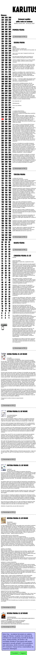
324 (2, 65)
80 (6, 256)
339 (2, 53)
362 (6, 34)
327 (2, 62)
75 (2, 261)
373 (9, 25)
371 (6, 27)
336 (2, 55)
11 (6, 311)
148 (9, 202)
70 (9, 263)
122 (6, 223)
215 (6, 150)
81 (2, 256)
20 (6, 304)
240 (2, 131)
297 (2, 86)
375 (2, 25)
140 (6, 209)
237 (2, 133)
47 (6, 282)
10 (9, 311)
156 (2, 197)
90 (2, 249)
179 (6, 178)
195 (2, 166)
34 (9, 292)
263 (6, 112)
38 (6, 289)
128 (6, 218)
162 (2, 192)
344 (6, 48)
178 (9, 178)
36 (2, 292)
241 (9, 129)
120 (2, 225)
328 (9, 60)
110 (6, 233)
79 (9, 256)
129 (2, 218)
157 (9, 195)
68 (6, 266)
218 (6, 147)
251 (6, 121)
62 (6, 270)
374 (6, 25)
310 (9, 74)
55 (9, 275)
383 (6, 17)
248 (6, 124)
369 (2, 29)
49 (9, 280)
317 (6, 69)
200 (6, 162)
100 (9, 240)
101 (6, 240)
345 (2, 48)
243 (2, 129)
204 (2, 159)
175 (9, 181)
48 (2, 282)
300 (2, 84)
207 (2, 157)
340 (9, 51)
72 (2, 263)
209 (6, 155)
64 (9, 268)
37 (9, 289)
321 (2, 67)
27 (2, 299)
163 (9, 190)
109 (9, 233)
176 (6, 181)
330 (2, 60)
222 (2, 145)
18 (2, 306)
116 (6, 228)
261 (2, 114)
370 (9, 27)
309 (2, 77)
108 (2, 235)
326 (6, 62)
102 (2, 240)
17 (5, 306)
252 (2, 121)
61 (9, 270)
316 (9, 69)
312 (2, 74)
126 (2, 221)
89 (6, 249)
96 (2, 244)
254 (6, 119)
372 (2, 27)
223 (9, 143)
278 (6, 100)
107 (6, 235)
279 (2, 100)
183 (2, 176)
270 (2, 107)
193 (9, 166)
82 (9, 254)
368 (6, 29)
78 (2, 259)
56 (6, 275)
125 (6, 221)
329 (6, 60)
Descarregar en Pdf (20, 36)
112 (9, 230)
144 (2, 207)
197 (6, 164)
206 (6, 157)
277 (9, 100)
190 (9, 169)
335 (6, 55)
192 (2, 169)
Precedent (14, 653)
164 (6, 190)
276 (2, 103)
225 (2, 143)
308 (6, 77)
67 (9, 266)
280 (9, 98)
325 (9, 62)
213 (2, 152)
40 (9, 287)
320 (6, 67)
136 (9, 211)
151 (9, 199)
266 (6, 110)
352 (9, 41)
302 (6, 81)
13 (9, 308)
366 (2, 32)
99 (2, 242)
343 (9, 48)
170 (6, 185)
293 (6, 88)
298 (9, 84)
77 (5, 259)
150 (2, 202)
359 (6, 36)
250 (9, 121)
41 (6, 287)
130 (9, 216)
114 (2, 230)
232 (9, 136)
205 (9, 157)
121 (9, 223)
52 (9, 278)
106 (9, 235)
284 (6, 95)
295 (9, 86)
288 (2, 93)
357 (2, 39)
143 (6, 207)
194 (6, 166)
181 (9, 176)
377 (6, 22)
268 (9, 107)
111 (2, 233)
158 (6, 195)
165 (2, 190)
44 (6, 285)
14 (6, 308)
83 (6, 254)
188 (6, 171)
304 (9, 79)
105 (2, 237)
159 (2, 195)
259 (9, 114)
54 (2, 278)
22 (9, 301)
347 (6, 46)
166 (9, 188)
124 (9, 221)
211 (9, 152)
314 (6, 72)
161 (6, 192)
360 (2, 36)
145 (9, 204)
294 (2, 88)
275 (6, 103)
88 (9, 249)
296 (6, 86)
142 (9, 207)
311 (6, 74)
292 (9, 88)
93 (2, 247)
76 (9, 259)
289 (9, 91)
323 (6, 65)
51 (2, 280)
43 (9, 285)
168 (2, 188)
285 (2, 95)
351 (2, 43)
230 (6, 138)
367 (9, 29)
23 (6, 301)
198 (2, 164)
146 (6, 204)
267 (2, 110)
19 (9, 304)
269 (6, 107)
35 (6, 292)
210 (2, 155)
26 (6, 299)
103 (9, 237)
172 (9, 183)
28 (9, 296)
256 (9, 117)
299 (6, 84)
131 (6, 216)
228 (2, 140)
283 (9, 95)
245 (6, 126)
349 (9, 43)
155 (6, 197)
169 (9, 185)
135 (2, 214)
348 (2, 46)
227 (6, 140)
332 (6, 58)
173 (6, 183)
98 (6, 242)
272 (6, 105)
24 (2, 301)
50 (6, 280)
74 (5, 261)
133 (9, 214)
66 (2, 268)
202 (9, 159)
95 (6, 244)
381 (2, 20)
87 (2, 252)
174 (2, 183)
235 (9, 133)
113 (6, 230)
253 (9, 119)
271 (9, 105)
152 (6, 199)
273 (2, 105)
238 (9, 131)
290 (6, 91)
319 (9, 67)
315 (2, 72)
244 (9, 126)
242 (6, 129)
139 (9, 209)
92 (6, 247)
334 (9, 55)
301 (9, 81)
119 (6, 225)
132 (2, 216)
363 (2, 34)
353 (6, 41)
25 (9, 299)
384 (2, 17)
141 (2, 209)
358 (9, 36)
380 (6, 20)
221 (6, 145)
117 (2, 228)
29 (6, 296)
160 (9, 192)
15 (2, 308)
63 (2, 270)
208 (9, 155)
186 (2, 173)
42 (2, 287)
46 (9, 282)
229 (9, 138)
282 (2, 98)
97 (9, 242)
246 (2, 126)
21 (2, 304)
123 (2, 223)
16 (9, 306)
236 (6, 133)
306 (2, 79)
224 (6, 143)
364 (9, 32)
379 (9, 20)
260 (6, 114)
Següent (23, 653)
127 (9, 218)
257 (6, 117)
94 (9, 244)
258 (2, 117)
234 (2, 136)
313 (9, 72)
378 (2, 22)
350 (6, 43)
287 (6, 93)
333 (2, 58)
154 (9, 197)
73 (9, 261)
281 (6, 98)
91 (9, 247)
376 (9, 22)
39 (2, 289)
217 (9, 147)
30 (2, 296)
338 (6, 53)
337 (9, 53)
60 (2, 273)
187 (9, 171)
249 (2, 124)
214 (9, 150)
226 (9, 140)
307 (9, 77)
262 (9, 112)
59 (6, 273)
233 (6, 136)
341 (6, 51)
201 (2, 162)
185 (6, 173)
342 (2, 51)
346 (9, 46)
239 (6, 131)
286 (9, 93)
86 (6, 252)
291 (2, 91)
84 (2, 254)
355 (9, 39)
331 (9, 58)
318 (2, 69)
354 (2, 41)
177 (2, 181)
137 (6, 211)
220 (9, 145)
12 (2, 311)
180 (2, 178)
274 (9, 103)
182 (6, 176)
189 (2, 171)
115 (9, 228)
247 (9, 124)
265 (9, 110)
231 (2, 138)
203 (6, 159)
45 (2, 285)
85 (9, 252)
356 (6, 39)
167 (6, 188)
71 (5, 263)
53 (6, 278)
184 (9, 173)
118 (9, 225)
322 (9, 65)
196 (9, 164)
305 (6, 79)
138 (2, 211)
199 (9, 162)
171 (2, 185)
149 (6, 202)
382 (9, 17)
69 (2, 266)
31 (9, 294)
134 (6, 214)
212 (6, 152)
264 (2, 112)
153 (2, 199)
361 (9, 34)
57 (2, 275)
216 (2, 150)
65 (6, 268)
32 (6, 294)
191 (6, 169)
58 (9, 273)
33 (2, 294)
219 (2, 147)
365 (6, 32)
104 (6, 237)
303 (2, 81)
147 (2, 204)
